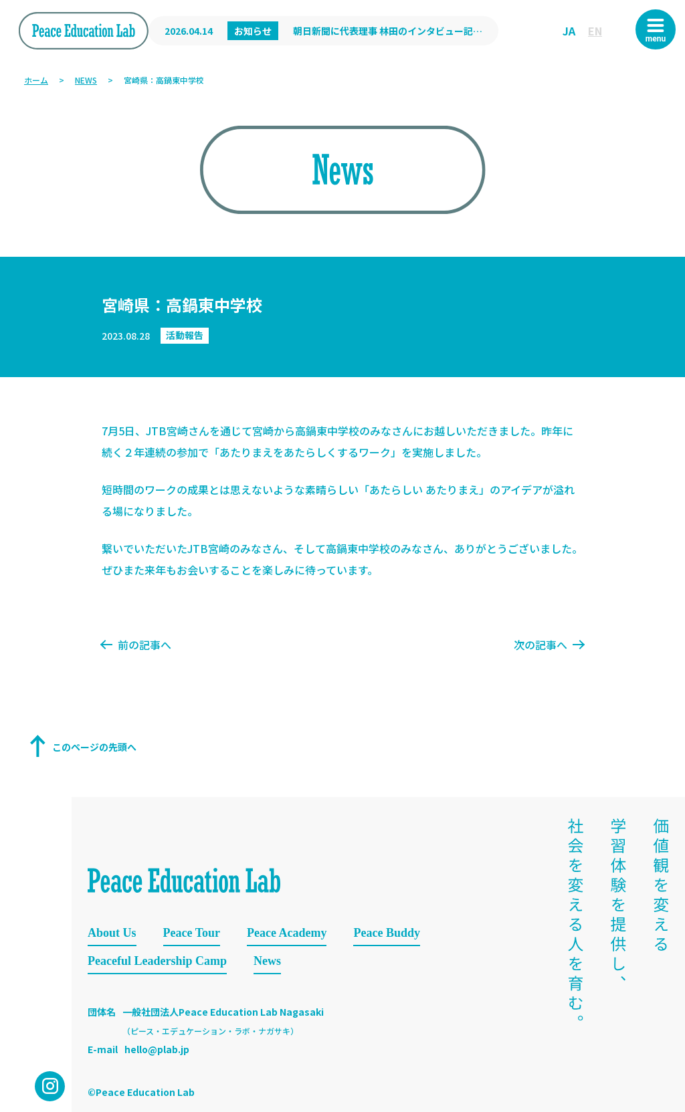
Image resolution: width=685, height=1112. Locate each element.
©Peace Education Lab (141, 1092)
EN (595, 31)
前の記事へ (136, 645)
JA (569, 31)
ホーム (36, 80)
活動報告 (184, 335)
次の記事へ (548, 645)
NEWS (86, 80)
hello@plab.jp (156, 1049)
